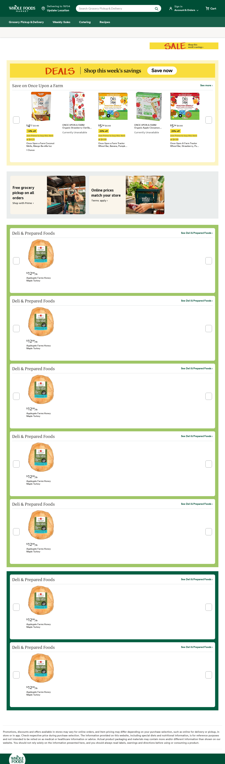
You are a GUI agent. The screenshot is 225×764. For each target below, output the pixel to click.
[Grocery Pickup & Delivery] (26, 22)
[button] (16, 120)
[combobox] (114, 8)
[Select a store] (55, 8)
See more (205, 85)
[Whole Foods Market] (22, 8)
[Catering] (85, 22)
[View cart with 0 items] (210, 8)
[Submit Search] (156, 8)
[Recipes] (105, 22)
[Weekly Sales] (61, 22)
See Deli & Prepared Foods (196, 233)
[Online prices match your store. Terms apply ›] (126, 195)
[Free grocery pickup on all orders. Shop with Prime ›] (47, 195)
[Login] (184, 8)
